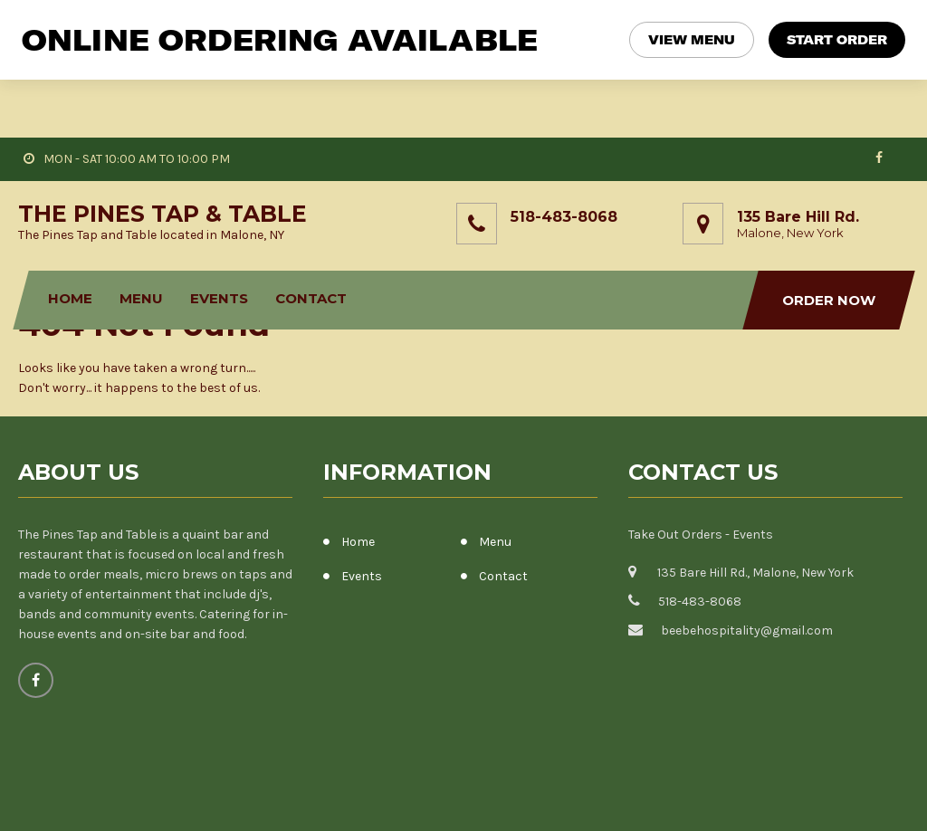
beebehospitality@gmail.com (747, 572)
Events (220, 240)
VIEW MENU (691, 40)
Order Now (828, 242)
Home (71, 240)
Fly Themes (876, 803)
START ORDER (837, 40)
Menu (142, 240)
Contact (312, 240)
